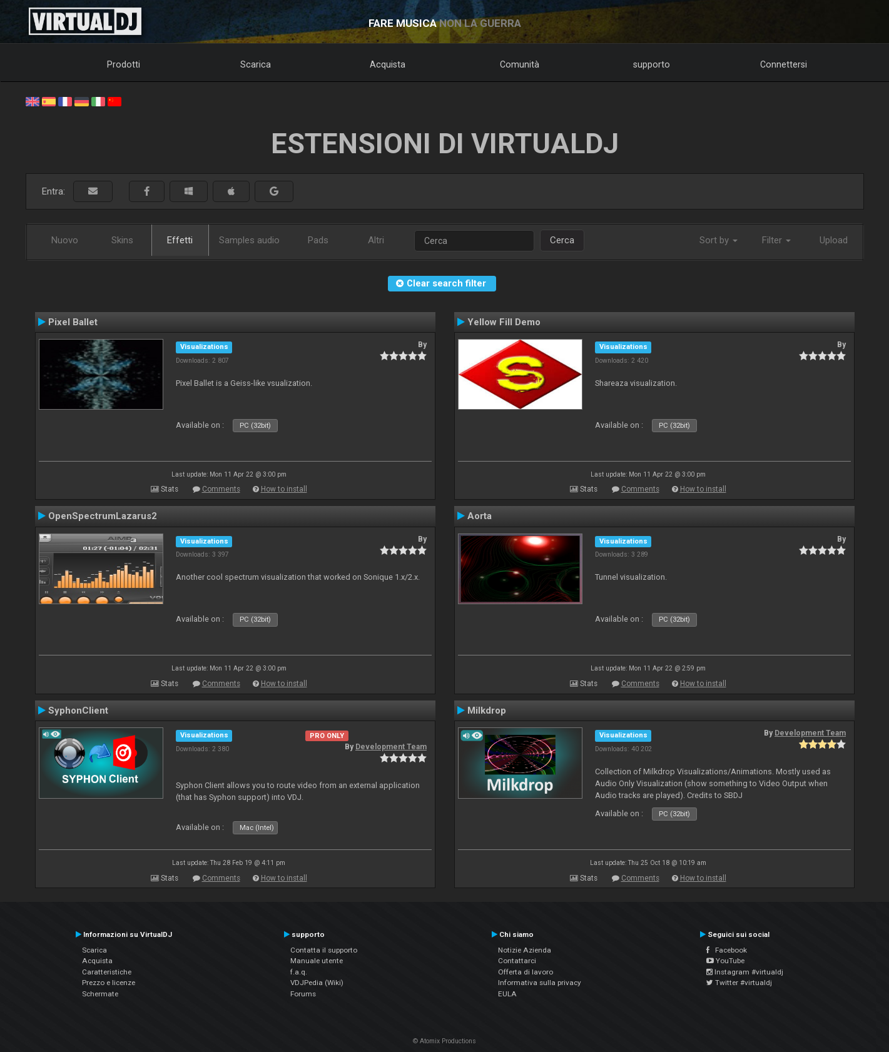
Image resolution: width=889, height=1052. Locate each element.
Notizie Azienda (524, 950)
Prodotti (123, 64)
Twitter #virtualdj (739, 982)
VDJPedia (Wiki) (316, 982)
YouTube (725, 960)
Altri (376, 240)
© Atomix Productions (444, 1041)
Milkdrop (486, 710)
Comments (221, 489)
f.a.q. (298, 972)
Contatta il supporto (323, 950)
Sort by (718, 240)
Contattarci (517, 960)
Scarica (255, 64)
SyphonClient (78, 710)
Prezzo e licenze (108, 982)
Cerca (562, 240)
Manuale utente (316, 960)
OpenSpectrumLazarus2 (102, 516)
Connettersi (783, 64)
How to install (284, 489)
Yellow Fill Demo (504, 322)
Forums (303, 993)
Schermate (100, 993)
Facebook (726, 950)
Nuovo (64, 240)
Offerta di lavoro (525, 972)
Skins (122, 240)
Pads (318, 240)
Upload (834, 240)
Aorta (479, 516)
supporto (651, 64)
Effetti (180, 240)
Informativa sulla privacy (539, 982)
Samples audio (249, 240)
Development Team (391, 746)
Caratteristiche (106, 972)
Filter (776, 240)
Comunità (519, 64)
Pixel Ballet (73, 322)
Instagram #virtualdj (744, 972)
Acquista (387, 64)
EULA (507, 993)
